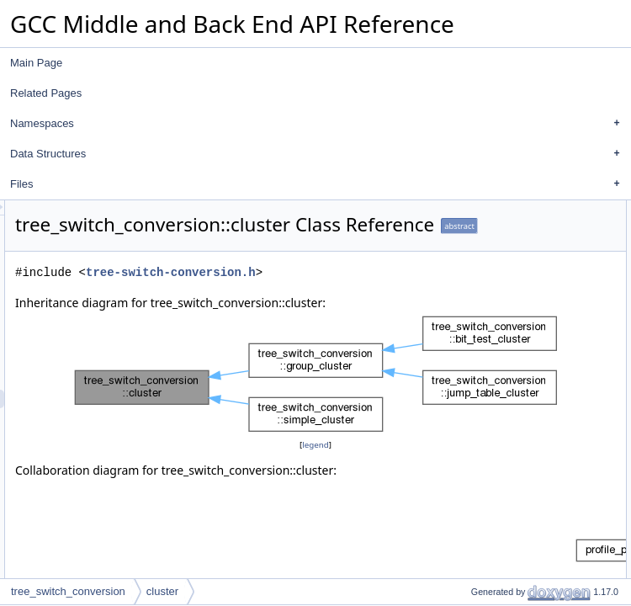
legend (320, 505)
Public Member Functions (505, 209)
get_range (484, 413)
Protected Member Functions (513, 543)
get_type (481, 265)
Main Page (36, 62)
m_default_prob (497, 524)
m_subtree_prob (498, 506)
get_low (479, 284)
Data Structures (319, 154)
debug (476, 321)
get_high (481, 302)
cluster (476, 228)
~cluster (479, 246)
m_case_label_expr (505, 450)
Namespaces (319, 124)
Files (319, 184)
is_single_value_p (502, 376)
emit (471, 358)
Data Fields (474, 432)
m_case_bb (488, 469)
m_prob (479, 487)
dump (474, 339)
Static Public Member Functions (519, 395)
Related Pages (46, 93)
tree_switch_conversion (68, 591)
